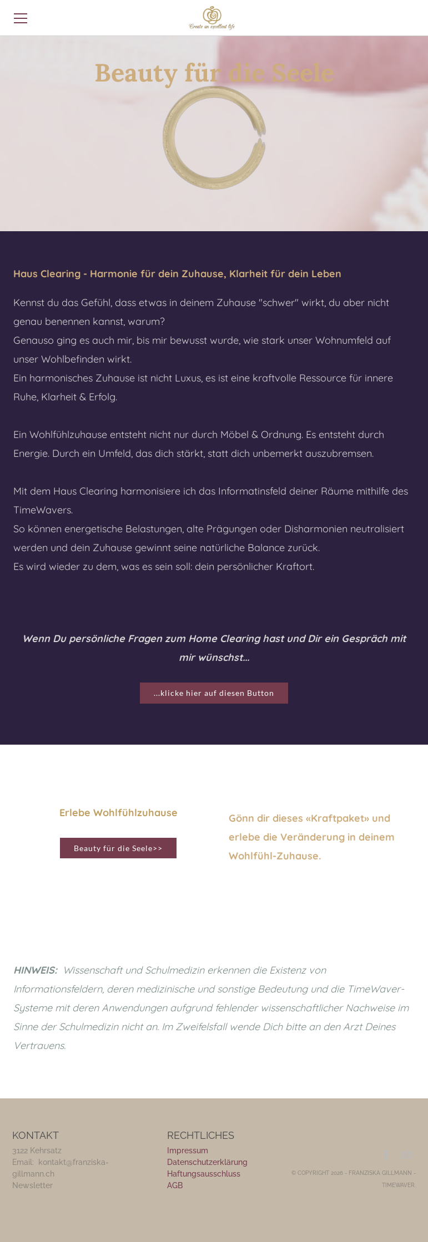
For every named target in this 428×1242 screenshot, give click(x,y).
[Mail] (406, 1155)
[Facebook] (386, 1155)
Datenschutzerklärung (207, 1162)
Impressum (187, 1150)
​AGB (175, 1185)
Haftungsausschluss (203, 1173)
